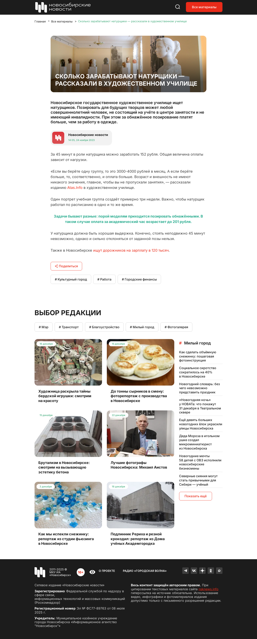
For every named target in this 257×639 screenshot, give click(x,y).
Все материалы (204, 7)
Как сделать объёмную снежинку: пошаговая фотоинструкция (197, 356)
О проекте (107, 570)
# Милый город (142, 327)
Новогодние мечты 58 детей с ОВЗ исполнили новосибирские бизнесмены (200, 462)
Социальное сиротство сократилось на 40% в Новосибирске (197, 372)
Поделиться (66, 266)
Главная (40, 21)
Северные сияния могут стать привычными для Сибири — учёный (198, 480)
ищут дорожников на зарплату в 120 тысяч (131, 250)
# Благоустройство (104, 327)
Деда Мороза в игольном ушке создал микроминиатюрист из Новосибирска (199, 442)
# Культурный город (71, 279)
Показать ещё (196, 496)
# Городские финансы (139, 279)
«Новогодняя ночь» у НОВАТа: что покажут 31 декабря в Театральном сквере (200, 406)
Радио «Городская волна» (145, 570)
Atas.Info (75, 187)
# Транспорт (69, 327)
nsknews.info (208, 589)
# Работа (104, 279)
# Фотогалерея (176, 327)
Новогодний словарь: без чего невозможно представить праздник (199, 388)
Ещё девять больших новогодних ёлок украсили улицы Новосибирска (200, 424)
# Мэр (43, 327)
